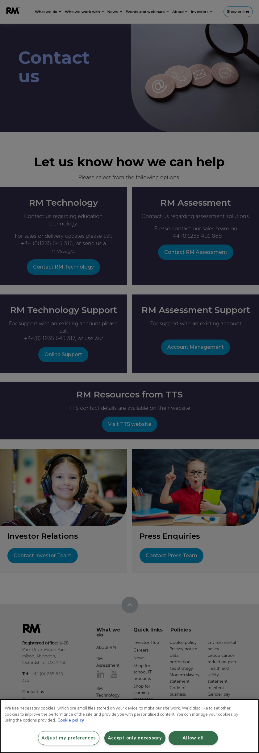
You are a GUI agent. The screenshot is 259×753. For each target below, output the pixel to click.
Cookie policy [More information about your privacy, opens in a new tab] (70, 720)
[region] (129, 726)
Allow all (192, 738)
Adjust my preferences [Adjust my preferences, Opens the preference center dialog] (68, 738)
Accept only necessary (135, 738)
